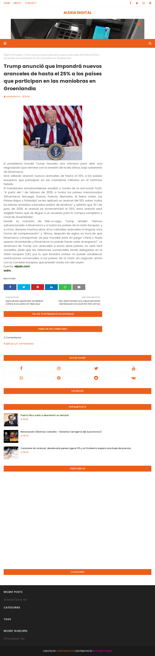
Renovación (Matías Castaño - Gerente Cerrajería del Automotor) (61, 431)
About (17, 3)
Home (7, 3)
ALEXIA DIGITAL (77, 12)
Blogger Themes (102, 651)
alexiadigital (13, 96)
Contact (30, 3)
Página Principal (13, 54)
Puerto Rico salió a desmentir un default (45, 415)
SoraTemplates (65, 651)
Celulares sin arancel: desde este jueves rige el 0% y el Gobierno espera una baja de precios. (76, 448)
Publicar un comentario (19, 343)
